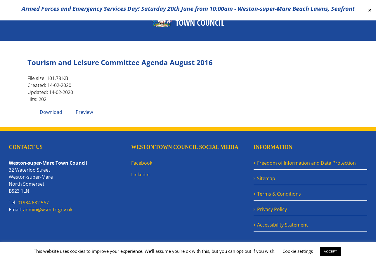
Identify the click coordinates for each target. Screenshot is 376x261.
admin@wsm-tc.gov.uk (47, 209)
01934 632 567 (33, 202)
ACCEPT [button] (330, 251)
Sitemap (266, 178)
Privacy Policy (272, 209)
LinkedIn (140, 174)
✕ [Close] (370, 10)
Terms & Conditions (279, 194)
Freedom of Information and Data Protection (306, 163)
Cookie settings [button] (298, 251)
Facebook (141, 163)
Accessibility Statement (282, 225)
